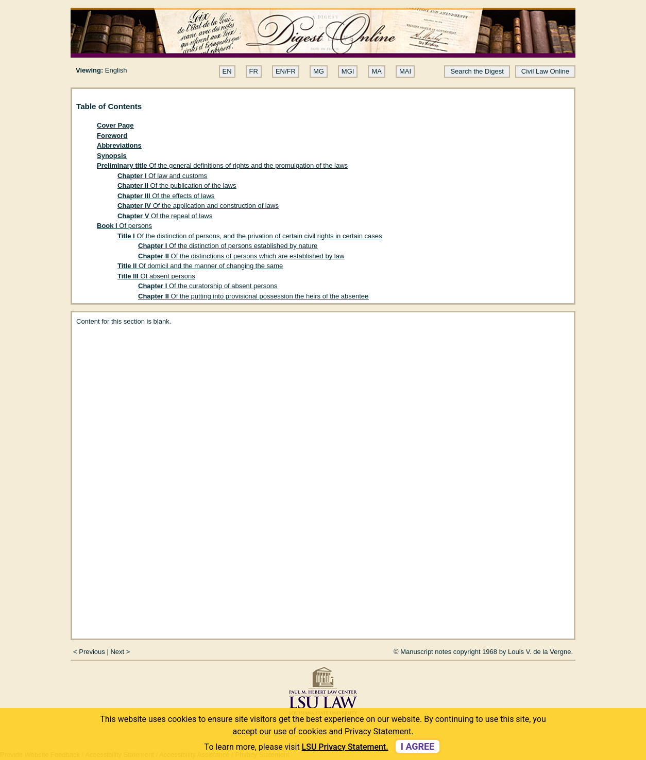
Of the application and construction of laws (198, 205)
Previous (92, 652)
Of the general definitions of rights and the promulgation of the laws (222, 165)
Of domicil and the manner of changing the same (200, 266)
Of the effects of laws (165, 196)
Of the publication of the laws (176, 185)
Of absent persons (156, 276)
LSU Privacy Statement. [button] (345, 747)
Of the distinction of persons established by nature (227, 246)
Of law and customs (162, 176)
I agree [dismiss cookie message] (418, 746)
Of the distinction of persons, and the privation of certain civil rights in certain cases (249, 236)
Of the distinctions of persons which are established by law (241, 256)
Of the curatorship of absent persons (207, 286)
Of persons (124, 225)
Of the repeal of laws (164, 216)
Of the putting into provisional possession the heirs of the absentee (253, 296)
